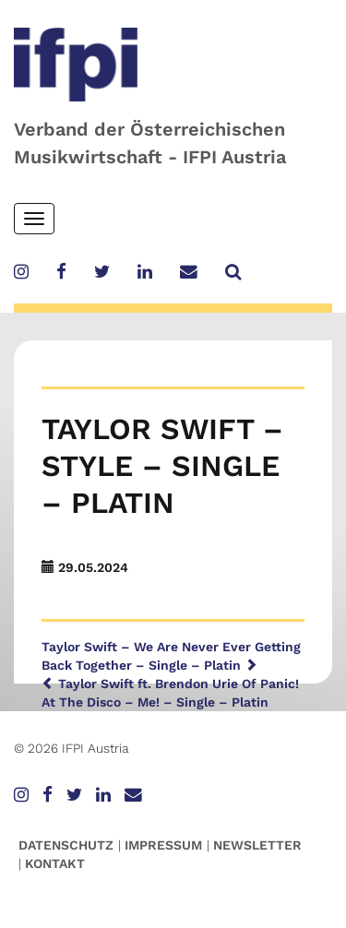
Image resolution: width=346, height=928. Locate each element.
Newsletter (257, 845)
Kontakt (55, 863)
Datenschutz (65, 845)
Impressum (163, 845)
